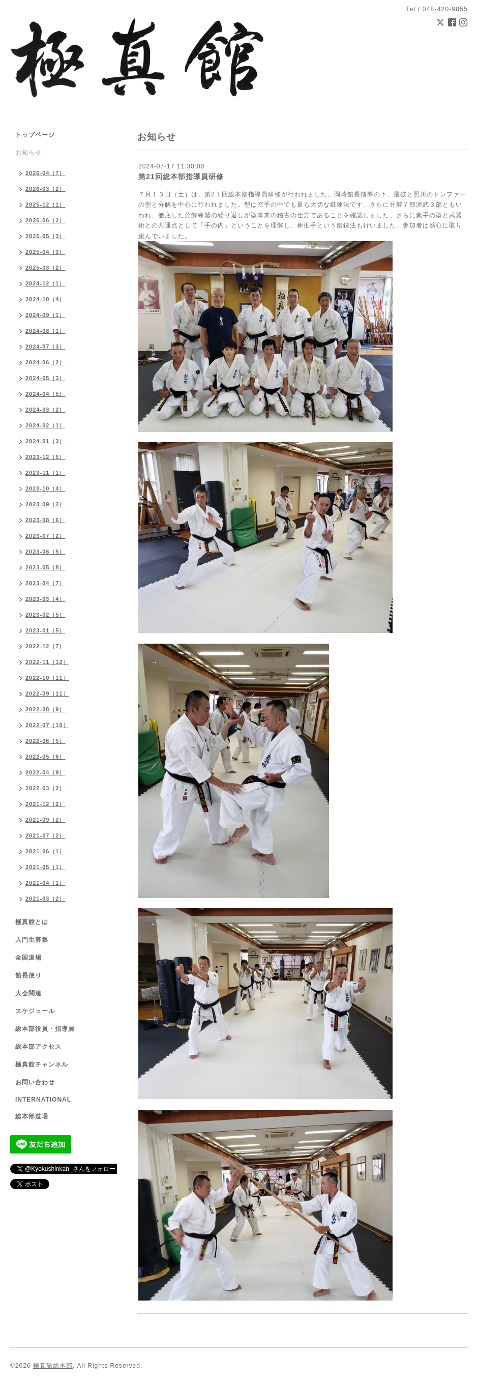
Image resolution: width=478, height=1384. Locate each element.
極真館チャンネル (41, 1064)
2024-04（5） (45, 394)
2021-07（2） (45, 835)
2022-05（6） (45, 757)
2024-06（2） (45, 362)
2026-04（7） (45, 173)
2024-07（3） (45, 346)
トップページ (35, 134)
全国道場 (28, 957)
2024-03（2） (45, 410)
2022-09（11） (47, 693)
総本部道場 (31, 1116)
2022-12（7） (45, 646)
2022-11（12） (47, 662)
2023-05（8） (45, 567)
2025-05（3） (45, 236)
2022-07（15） (47, 725)
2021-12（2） (45, 804)
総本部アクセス (38, 1046)
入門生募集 (31, 939)
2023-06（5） (45, 552)
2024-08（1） (45, 331)
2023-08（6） (45, 520)
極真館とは (31, 922)
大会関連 (28, 993)
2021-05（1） (45, 867)
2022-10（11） (47, 678)
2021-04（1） (45, 883)
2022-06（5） (45, 741)
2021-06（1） (45, 851)
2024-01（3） (45, 441)
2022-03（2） (45, 788)
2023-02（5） (45, 615)
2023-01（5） (45, 630)
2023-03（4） (45, 599)
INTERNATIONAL (43, 1099)
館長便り (28, 975)
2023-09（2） (45, 504)
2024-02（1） (45, 425)
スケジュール (35, 1011)
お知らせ (28, 152)
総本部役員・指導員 (45, 1028)
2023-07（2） (45, 536)
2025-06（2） (45, 220)
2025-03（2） (45, 268)
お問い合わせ (35, 1082)
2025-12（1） (45, 204)
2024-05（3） (45, 378)
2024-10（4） (45, 299)
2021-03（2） (45, 899)
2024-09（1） (45, 315)
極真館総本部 (53, 1365)
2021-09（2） (45, 820)
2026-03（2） (45, 189)
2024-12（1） (45, 283)
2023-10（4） (45, 488)
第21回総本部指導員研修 (181, 176)
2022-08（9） (45, 709)
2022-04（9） (45, 772)
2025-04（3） (45, 252)
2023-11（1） (45, 473)
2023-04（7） (45, 583)
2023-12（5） (45, 457)
